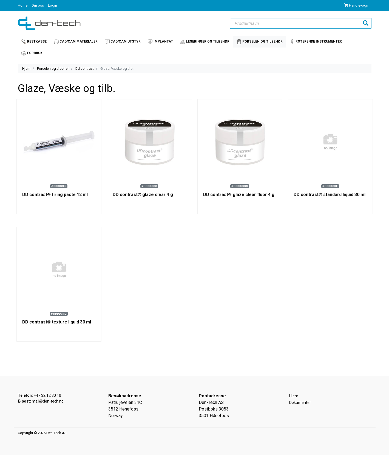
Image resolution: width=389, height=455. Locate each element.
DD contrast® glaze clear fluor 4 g (238, 194)
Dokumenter (300, 402)
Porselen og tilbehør (53, 68)
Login (52, 5)
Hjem (26, 68)
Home (23, 5)
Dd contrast (84, 68)
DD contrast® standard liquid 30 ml (329, 194)
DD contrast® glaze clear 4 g (143, 194)
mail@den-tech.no (48, 401)
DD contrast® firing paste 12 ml (55, 194)
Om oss (38, 5)
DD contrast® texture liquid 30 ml (56, 322)
